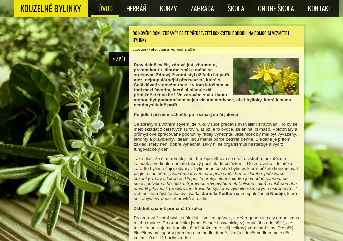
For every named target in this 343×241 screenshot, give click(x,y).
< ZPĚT (119, 58)
